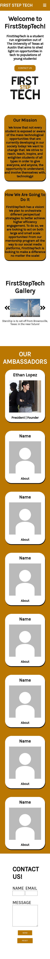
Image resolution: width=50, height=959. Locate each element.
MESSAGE (22, 902)
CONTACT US (25, 68)
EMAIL (31, 888)
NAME (18, 888)
